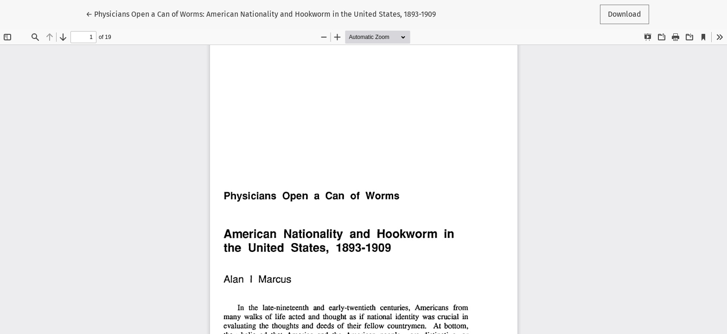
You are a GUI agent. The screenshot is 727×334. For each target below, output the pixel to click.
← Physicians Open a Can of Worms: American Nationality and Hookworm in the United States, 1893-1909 (261, 13)
